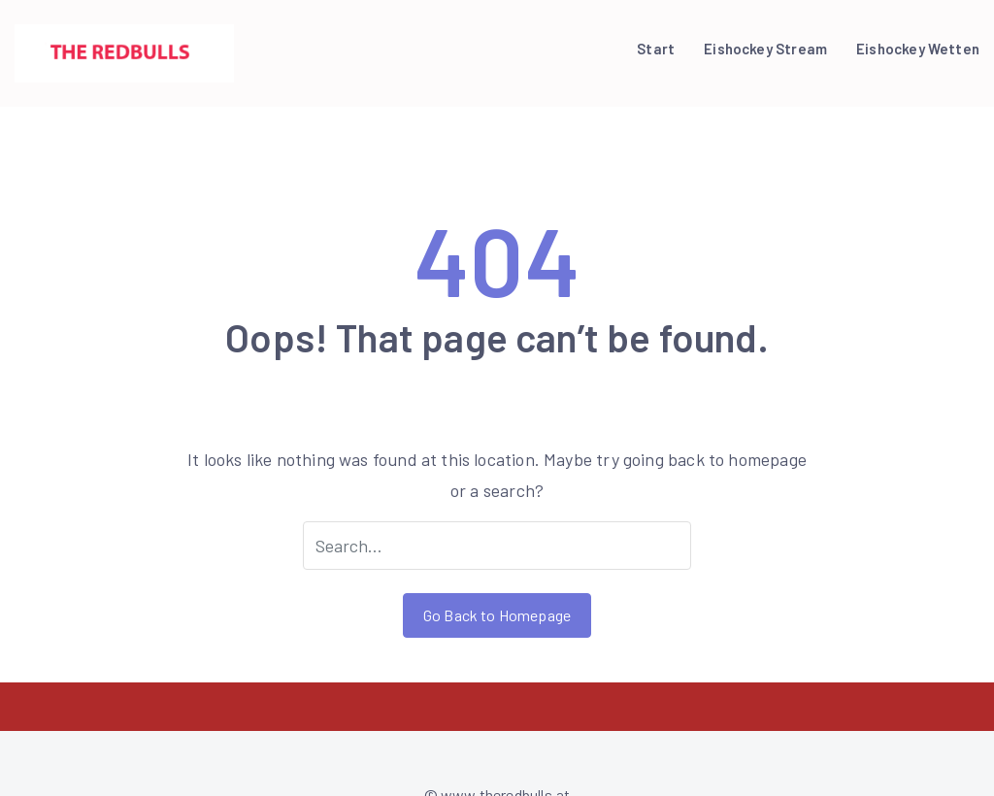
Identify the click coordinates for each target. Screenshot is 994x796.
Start (656, 48)
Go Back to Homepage (497, 615)
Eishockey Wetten (917, 48)
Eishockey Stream (765, 48)
